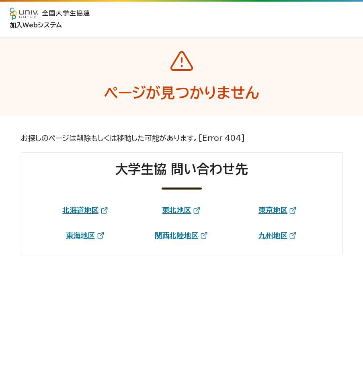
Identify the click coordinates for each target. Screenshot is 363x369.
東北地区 (176, 210)
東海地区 (80, 235)
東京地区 (272, 210)
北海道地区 (80, 210)
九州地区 (272, 235)
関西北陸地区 (176, 235)
